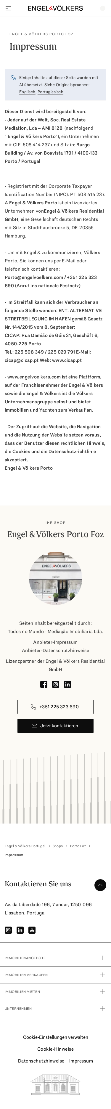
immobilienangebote (55, 958)
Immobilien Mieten (55, 991)
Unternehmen (55, 1008)
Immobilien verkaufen (55, 974)
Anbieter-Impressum (55, 642)
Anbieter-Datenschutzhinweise (55, 650)
